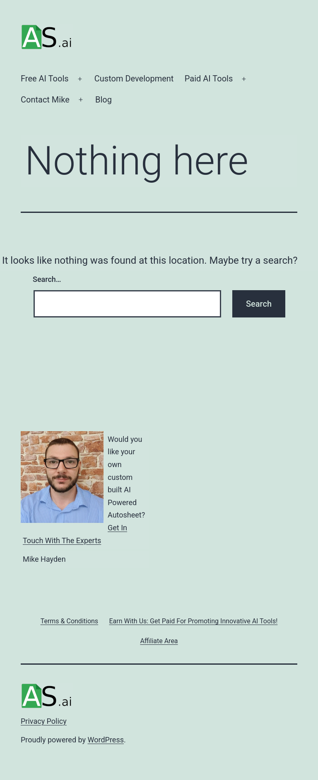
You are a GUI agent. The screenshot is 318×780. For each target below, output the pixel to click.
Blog (103, 100)
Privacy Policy (44, 721)
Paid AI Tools (209, 78)
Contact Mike (45, 100)
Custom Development (134, 78)
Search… (47, 279)
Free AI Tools (45, 78)
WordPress (106, 739)
